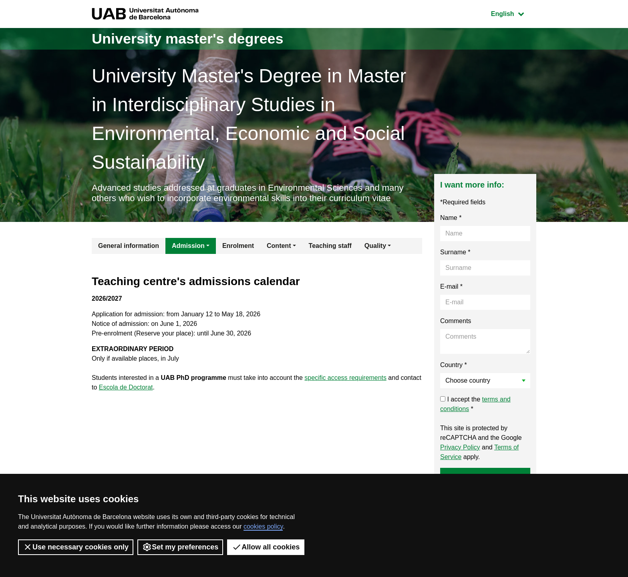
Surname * (455, 252)
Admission (188, 245)
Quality (375, 245)
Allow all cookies (266, 547)
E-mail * (451, 286)
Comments (455, 320)
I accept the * (475, 404)
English (513, 13)
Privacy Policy (460, 447)
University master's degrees (188, 38)
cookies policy (263, 526)
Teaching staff (330, 245)
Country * (453, 364)
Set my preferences (180, 547)
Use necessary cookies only (76, 547)
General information (128, 245)
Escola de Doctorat (126, 387)
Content (279, 245)
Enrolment (238, 245)
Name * (450, 217)
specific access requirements (346, 377)
